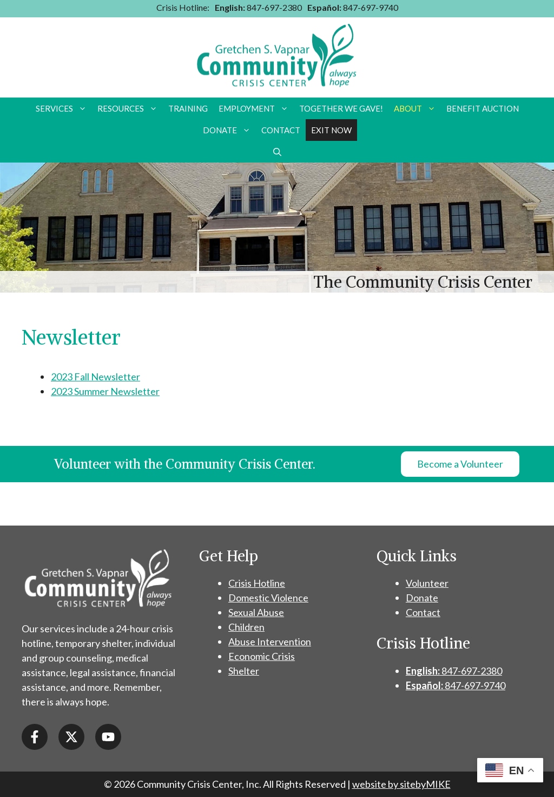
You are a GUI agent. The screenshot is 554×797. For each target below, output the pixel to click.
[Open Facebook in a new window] (35, 737)
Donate (229, 130)
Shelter (243, 671)
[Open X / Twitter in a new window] (71, 737)
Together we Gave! (341, 108)
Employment (256, 108)
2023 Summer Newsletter (105, 391)
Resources (130, 108)
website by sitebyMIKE (401, 784)
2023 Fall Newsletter (95, 377)
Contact (280, 130)
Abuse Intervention (269, 641)
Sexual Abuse (256, 612)
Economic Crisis (261, 656)
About (417, 108)
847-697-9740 (352, 7)
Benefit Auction (482, 108)
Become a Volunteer (460, 464)
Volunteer (427, 583)
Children (246, 627)
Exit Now (331, 130)
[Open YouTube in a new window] (108, 737)
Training (188, 108)
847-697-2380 (258, 7)
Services (64, 108)
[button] (277, 152)
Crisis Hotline (256, 583)
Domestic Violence (268, 598)
